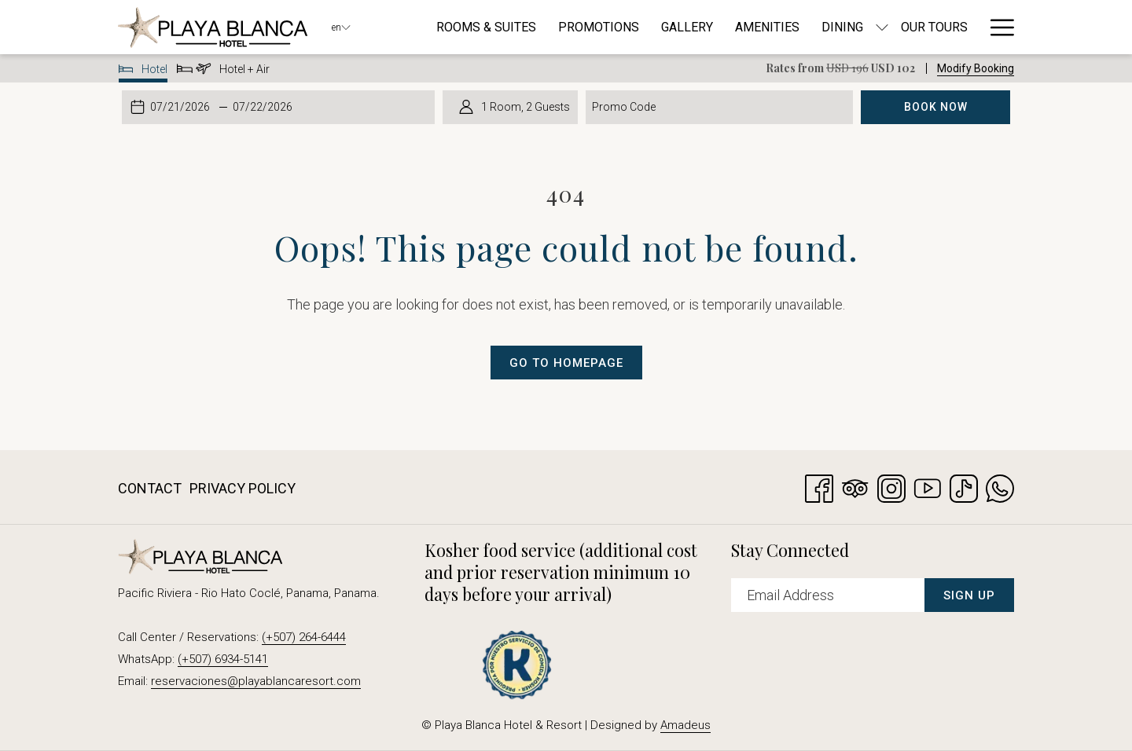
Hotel (143, 71)
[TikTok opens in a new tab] (964, 486)
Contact (150, 488)
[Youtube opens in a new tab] (927, 486)
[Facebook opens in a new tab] (819, 486)
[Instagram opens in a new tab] (891, 486)
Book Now (936, 107)
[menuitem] (486, 27)
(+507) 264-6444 (304, 637)
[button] (181, 106)
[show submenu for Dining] (882, 27)
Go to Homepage (566, 363)
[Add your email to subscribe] (827, 595)
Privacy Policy (242, 488)
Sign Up (969, 595)
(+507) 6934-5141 (223, 659)
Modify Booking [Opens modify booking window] (975, 68)
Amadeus (685, 725)
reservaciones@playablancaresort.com (256, 681)
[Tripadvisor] (855, 486)
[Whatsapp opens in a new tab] (1000, 486)
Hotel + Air (223, 71)
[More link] (996, 27)
